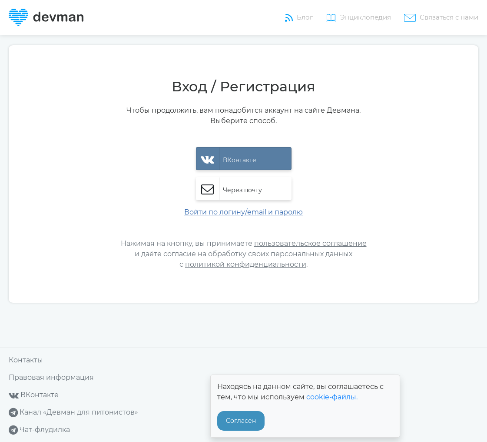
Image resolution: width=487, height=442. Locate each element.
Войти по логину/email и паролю (243, 212)
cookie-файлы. (332, 397)
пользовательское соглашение (310, 243)
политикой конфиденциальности (245, 264)
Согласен (241, 421)
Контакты (26, 360)
